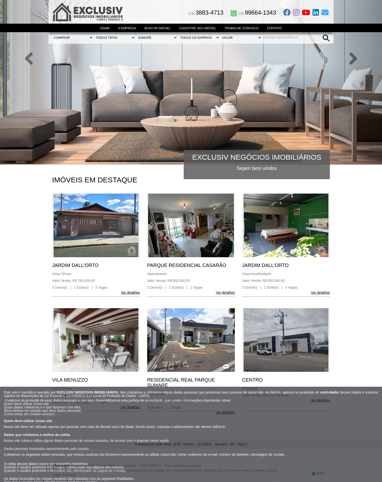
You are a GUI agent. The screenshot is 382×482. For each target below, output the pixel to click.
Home (105, 28)
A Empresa (127, 28)
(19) (206, 13)
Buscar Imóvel (157, 28)
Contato (274, 28)
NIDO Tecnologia (318, 474)
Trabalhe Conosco (241, 28)
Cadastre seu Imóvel (197, 28)
